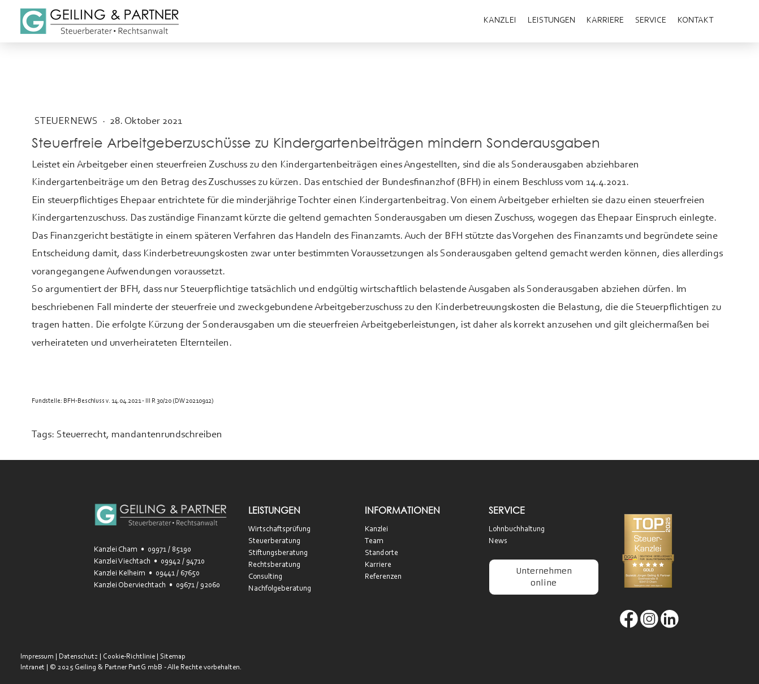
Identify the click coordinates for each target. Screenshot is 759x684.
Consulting (265, 577)
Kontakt (695, 20)
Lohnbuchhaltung (517, 530)
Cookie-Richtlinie (129, 656)
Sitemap (173, 656)
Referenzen (383, 577)
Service (650, 20)
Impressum (37, 656)
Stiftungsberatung (278, 553)
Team (374, 541)
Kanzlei (500, 20)
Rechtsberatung (274, 565)
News (498, 541)
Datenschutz (78, 656)
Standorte (381, 553)
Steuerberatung (274, 541)
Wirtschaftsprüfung (279, 530)
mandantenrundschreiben (166, 435)
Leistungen (551, 20)
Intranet (32, 667)
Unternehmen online (544, 577)
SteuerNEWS (67, 122)
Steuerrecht (81, 435)
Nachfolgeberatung (279, 589)
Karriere (605, 20)
